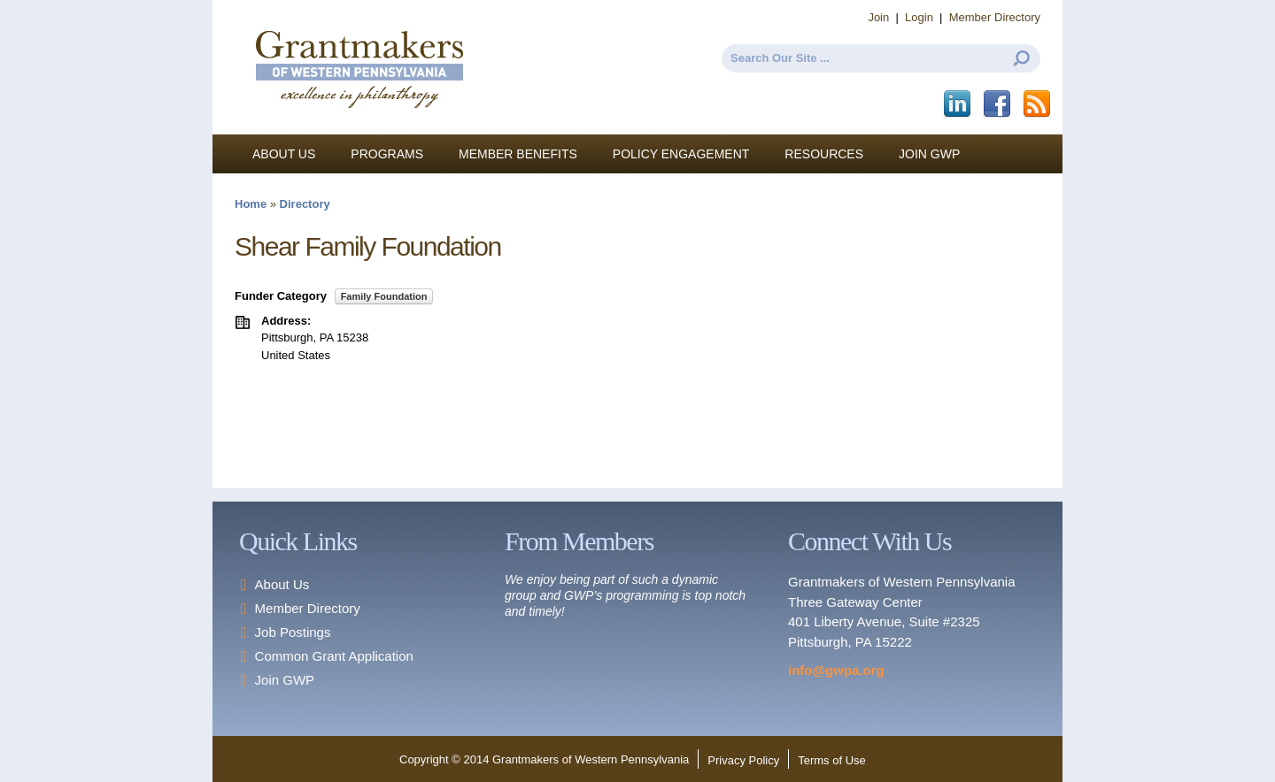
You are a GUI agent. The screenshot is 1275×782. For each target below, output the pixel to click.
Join (878, 17)
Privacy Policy (743, 760)
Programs (387, 154)
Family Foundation (384, 296)
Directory (305, 204)
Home (251, 204)
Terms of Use (832, 760)
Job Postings (293, 632)
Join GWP (929, 154)
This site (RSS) (1038, 104)
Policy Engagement (681, 154)
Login (919, 17)
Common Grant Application (334, 655)
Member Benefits (518, 154)
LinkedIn (958, 104)
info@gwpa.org (836, 670)
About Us (283, 154)
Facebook (998, 104)
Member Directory (994, 17)
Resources (823, 154)
